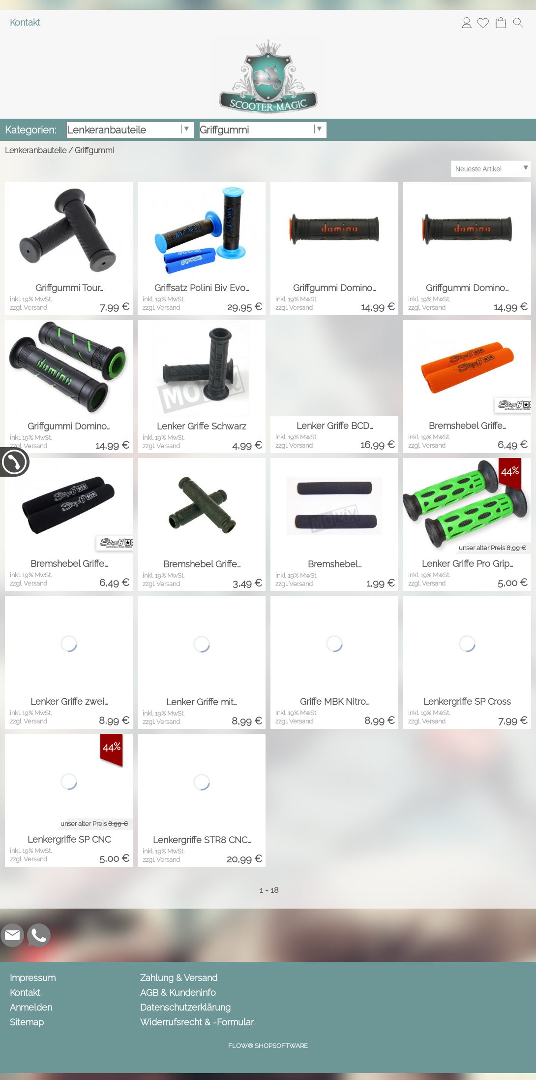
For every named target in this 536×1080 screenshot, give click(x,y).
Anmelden (466, 22)
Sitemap (27, 1022)
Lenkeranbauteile (35, 150)
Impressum (33, 978)
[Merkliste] (482, 22)
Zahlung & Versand (178, 978)
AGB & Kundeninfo (178, 992)
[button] (518, 22)
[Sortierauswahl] (490, 169)
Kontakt (25, 22)
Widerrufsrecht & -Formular (197, 1022)
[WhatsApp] (39, 935)
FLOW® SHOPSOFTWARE (268, 1045)
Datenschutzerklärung (185, 1007)
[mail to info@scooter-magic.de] (12, 935)
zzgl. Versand (28, 307)
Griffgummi (94, 150)
